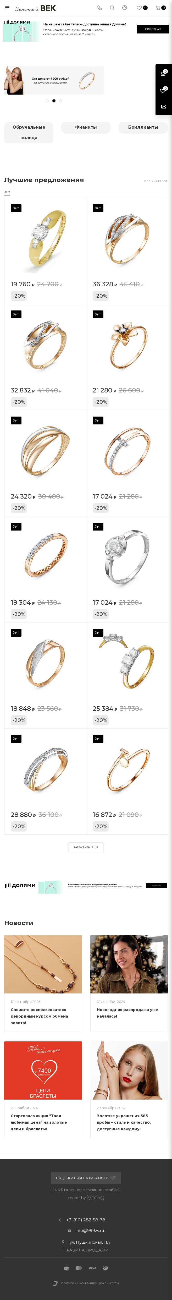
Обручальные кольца (29, 132)
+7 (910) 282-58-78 (85, 1220)
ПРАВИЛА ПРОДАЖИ (86, 1250)
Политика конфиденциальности (90, 1283)
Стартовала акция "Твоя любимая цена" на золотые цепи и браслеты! (39, 1122)
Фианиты (86, 127)
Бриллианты (143, 127)
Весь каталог (156, 181)
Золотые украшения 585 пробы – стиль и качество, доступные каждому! (124, 1122)
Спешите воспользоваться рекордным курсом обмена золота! (39, 1016)
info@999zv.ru (90, 1230)
